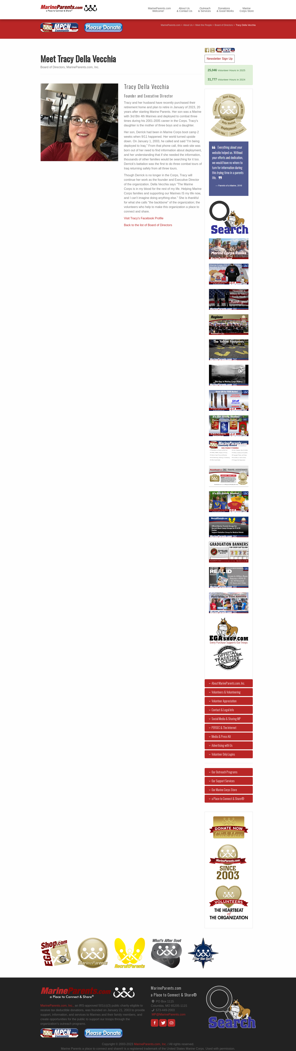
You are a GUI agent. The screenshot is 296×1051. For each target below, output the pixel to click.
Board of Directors (224, 25)
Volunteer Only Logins (221, 754)
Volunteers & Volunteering (223, 692)
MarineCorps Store (247, 9)
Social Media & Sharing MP (224, 718)
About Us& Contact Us (184, 9)
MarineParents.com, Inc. (150, 1044)
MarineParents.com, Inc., (57, 1005)
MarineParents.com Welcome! (159, 9)
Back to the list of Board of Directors (148, 225)
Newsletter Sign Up (220, 58)
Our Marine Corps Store (222, 789)
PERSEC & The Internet (221, 727)
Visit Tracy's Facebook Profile (143, 218)
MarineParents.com (170, 25)
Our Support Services (221, 781)
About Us (188, 25)
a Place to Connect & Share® (225, 798)
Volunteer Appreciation (222, 701)
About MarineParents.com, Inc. (226, 683)
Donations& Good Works (225, 9)
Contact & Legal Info (220, 710)
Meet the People (203, 25)
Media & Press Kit (219, 736)
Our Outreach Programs (222, 772)
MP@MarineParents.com (168, 1014)
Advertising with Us (220, 745)
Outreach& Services (204, 9)
